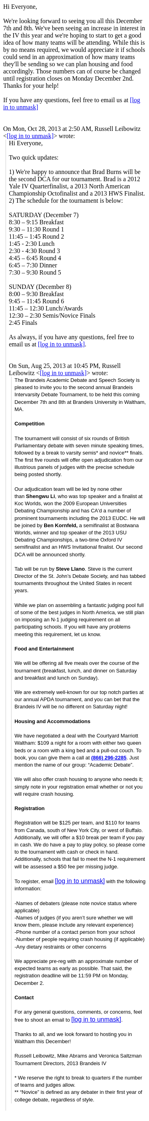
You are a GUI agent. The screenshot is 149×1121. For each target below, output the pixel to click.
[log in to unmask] (30, 135)
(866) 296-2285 (108, 758)
